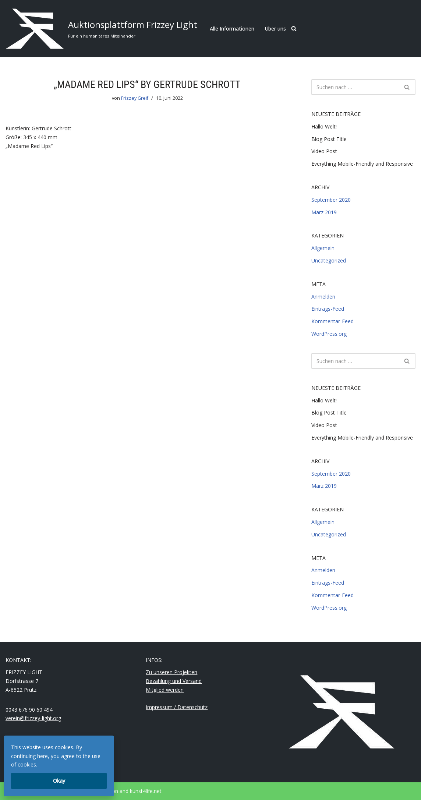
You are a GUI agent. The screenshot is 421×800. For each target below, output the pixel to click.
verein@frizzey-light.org (33, 718)
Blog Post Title (329, 138)
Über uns (275, 28)
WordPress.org (329, 333)
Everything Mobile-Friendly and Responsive (362, 163)
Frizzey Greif (134, 98)
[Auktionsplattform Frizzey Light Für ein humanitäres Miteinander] (101, 28)
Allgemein (323, 247)
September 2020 (331, 199)
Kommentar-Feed (332, 321)
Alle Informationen (232, 28)
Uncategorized (328, 260)
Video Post (324, 151)
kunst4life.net (146, 790)
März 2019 (324, 212)
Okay (59, 780)
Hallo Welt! (324, 126)
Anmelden (323, 296)
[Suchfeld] (294, 28)
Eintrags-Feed (327, 308)
